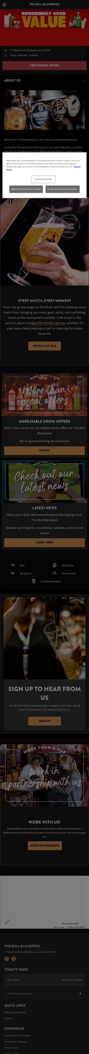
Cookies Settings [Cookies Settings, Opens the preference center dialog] (43, 179)
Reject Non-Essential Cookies (26, 189)
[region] (44, 175)
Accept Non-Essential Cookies (63, 189)
